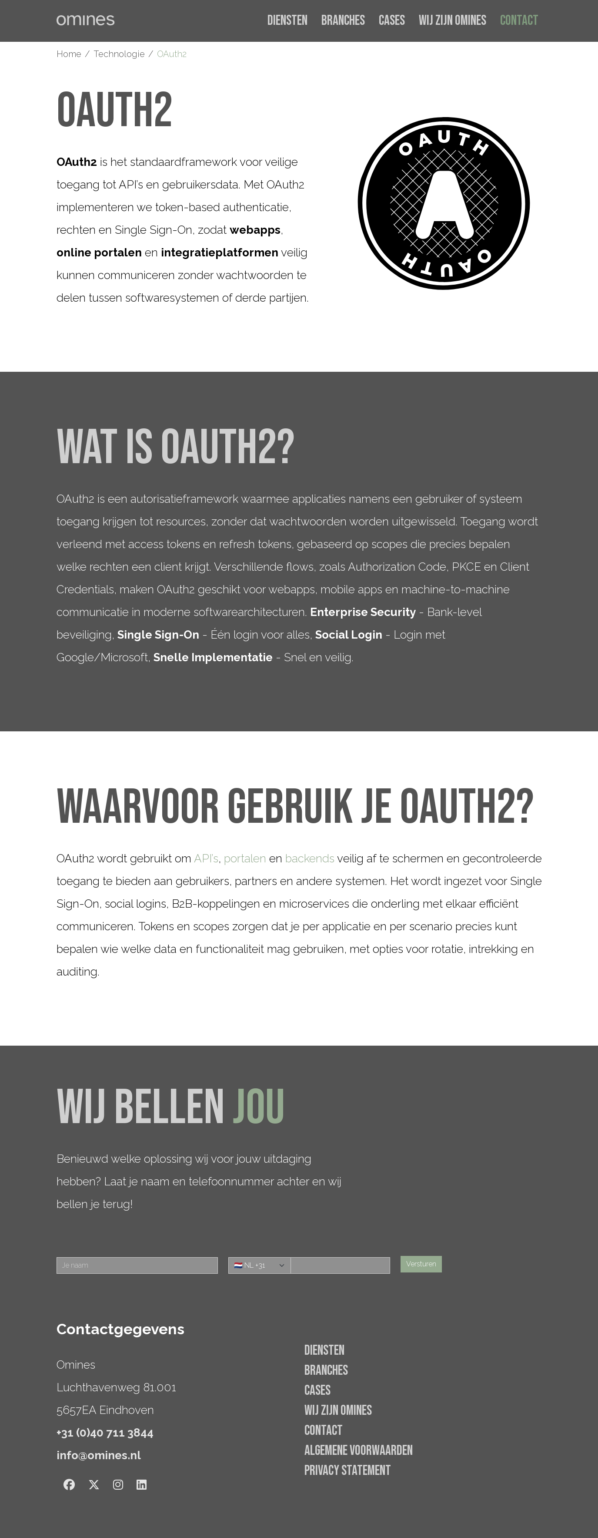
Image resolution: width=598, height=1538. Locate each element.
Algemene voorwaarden (358, 1450)
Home (69, 54)
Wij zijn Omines (452, 20)
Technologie (119, 54)
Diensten (287, 20)
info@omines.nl (99, 1455)
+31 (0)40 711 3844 (105, 1432)
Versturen (421, 1264)
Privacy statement (347, 1470)
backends (309, 858)
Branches (343, 20)
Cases (392, 20)
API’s (206, 858)
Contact (519, 20)
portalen (245, 858)
